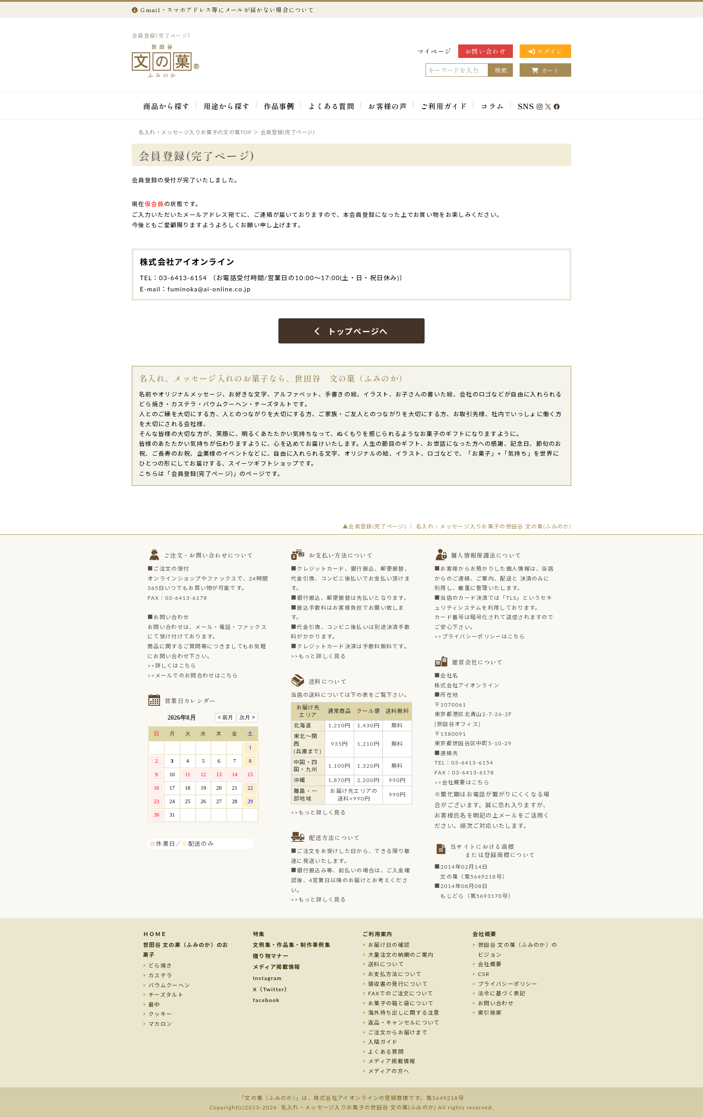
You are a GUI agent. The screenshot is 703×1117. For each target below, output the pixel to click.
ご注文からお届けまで (398, 1032)
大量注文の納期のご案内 (401, 954)
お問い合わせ (485, 51)
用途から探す (227, 106)
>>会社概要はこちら (462, 782)
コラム (492, 106)
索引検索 (490, 1012)
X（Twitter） (272, 989)
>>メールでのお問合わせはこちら (193, 675)
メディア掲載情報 (276, 966)
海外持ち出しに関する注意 (404, 1012)
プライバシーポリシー (508, 984)
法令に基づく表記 (501, 993)
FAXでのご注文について (401, 993)
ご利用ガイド (444, 106)
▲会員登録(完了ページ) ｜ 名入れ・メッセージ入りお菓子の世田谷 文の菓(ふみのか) (457, 526)
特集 (259, 934)
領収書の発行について (398, 984)
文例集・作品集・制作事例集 (291, 944)
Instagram (267, 978)
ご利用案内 (378, 934)
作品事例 (279, 106)
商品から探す (166, 106)
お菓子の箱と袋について (401, 1003)
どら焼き (160, 965)
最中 (154, 1004)
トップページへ (351, 331)
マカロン (160, 1023)
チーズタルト (166, 994)
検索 (501, 70)
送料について (386, 964)
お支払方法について (395, 974)
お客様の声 (387, 106)
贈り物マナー (271, 956)
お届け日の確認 (389, 944)
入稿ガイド (383, 1041)
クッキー (160, 1014)
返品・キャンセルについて (404, 1022)
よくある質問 (331, 106)
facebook (266, 1000)
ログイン (545, 51)
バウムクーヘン (169, 985)
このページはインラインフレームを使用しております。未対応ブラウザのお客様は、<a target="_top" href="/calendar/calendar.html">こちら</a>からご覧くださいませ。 (208, 772)
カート (545, 70)
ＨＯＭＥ (155, 934)
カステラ (160, 975)
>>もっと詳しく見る (318, 656)
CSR (484, 974)
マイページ (434, 51)
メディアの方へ (388, 1071)
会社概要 (484, 934)
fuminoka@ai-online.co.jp (209, 289)
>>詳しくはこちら (172, 665)
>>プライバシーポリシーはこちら (479, 636)
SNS (539, 106)
